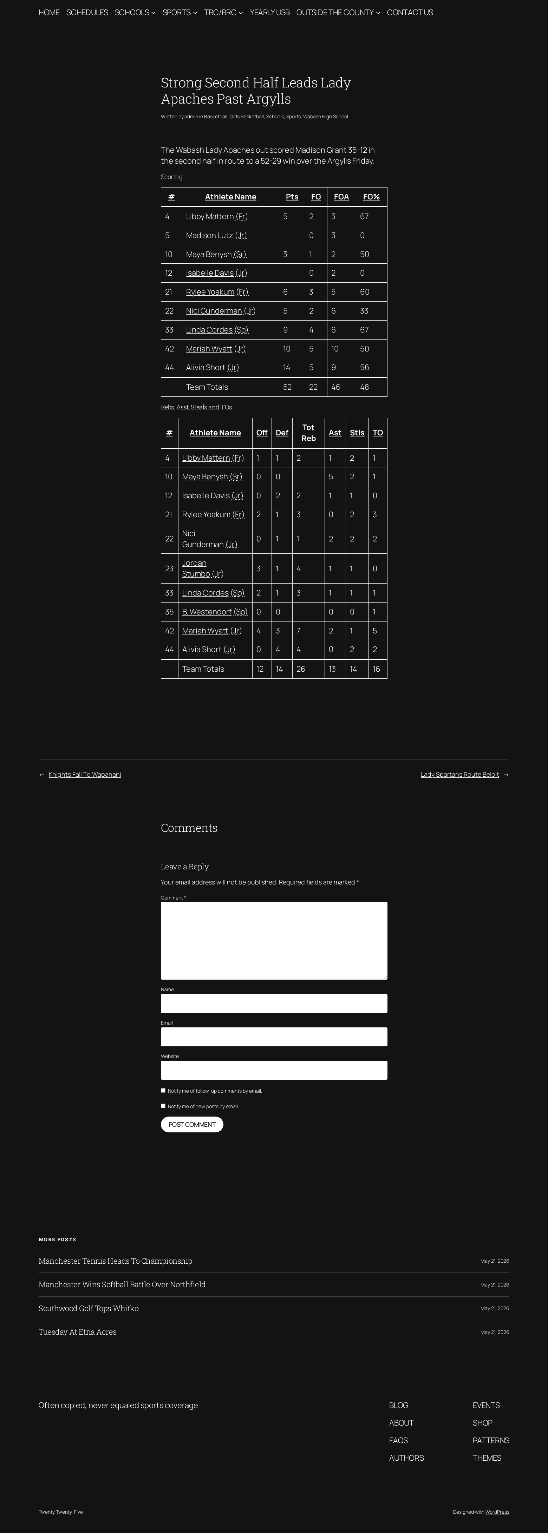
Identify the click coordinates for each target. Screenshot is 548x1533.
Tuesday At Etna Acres (78, 1331)
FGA (341, 196)
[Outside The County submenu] (378, 12)
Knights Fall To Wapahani (85, 774)
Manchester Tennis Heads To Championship (116, 1260)
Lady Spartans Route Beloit (460, 774)
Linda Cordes (209, 329)
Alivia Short (206, 367)
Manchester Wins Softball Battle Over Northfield (122, 1284)
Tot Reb (308, 432)
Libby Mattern (210, 216)
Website (170, 1056)
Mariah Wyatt (209, 348)
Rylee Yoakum (210, 292)
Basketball (215, 116)
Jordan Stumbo (196, 568)
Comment (173, 897)
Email (167, 1022)
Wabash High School (325, 116)
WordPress (497, 1511)
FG (316, 196)
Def (282, 432)
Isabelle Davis (210, 273)
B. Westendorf (207, 611)
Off (262, 432)
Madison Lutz (209, 235)
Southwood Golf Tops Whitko (88, 1308)
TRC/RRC (220, 12)
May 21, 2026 (495, 1260)
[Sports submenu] (195, 12)
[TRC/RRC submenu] (241, 12)
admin (191, 116)
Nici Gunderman (214, 310)
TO (378, 432)
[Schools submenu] (153, 12)
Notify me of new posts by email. (203, 1106)
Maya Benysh (209, 254)
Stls (357, 432)
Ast (335, 432)
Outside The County (335, 12)
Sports (177, 12)
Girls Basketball (247, 116)
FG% (371, 196)
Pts (292, 196)
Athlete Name (230, 196)
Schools (132, 12)
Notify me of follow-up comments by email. (215, 1090)
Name (167, 989)
